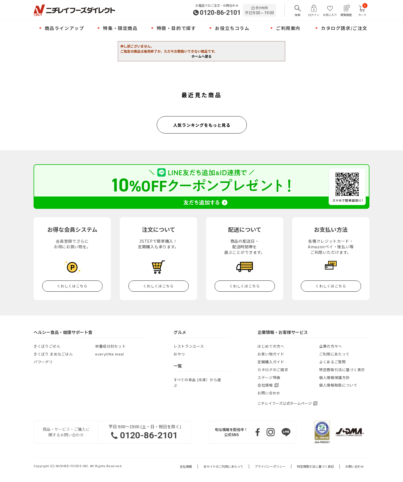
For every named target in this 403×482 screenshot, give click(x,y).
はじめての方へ (270, 346)
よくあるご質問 (332, 361)
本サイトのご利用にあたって (223, 466)
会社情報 (186, 466)
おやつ (179, 354)
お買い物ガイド (270, 354)
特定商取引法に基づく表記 (315, 466)
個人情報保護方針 (334, 377)
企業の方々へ (330, 346)
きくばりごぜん (47, 346)
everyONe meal (109, 354)
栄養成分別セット (110, 346)
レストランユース (189, 346)
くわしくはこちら (72, 286)
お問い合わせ (268, 393)
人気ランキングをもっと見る (202, 125)
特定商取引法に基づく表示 (342, 369)
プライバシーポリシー (270, 466)
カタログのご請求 (272, 369)
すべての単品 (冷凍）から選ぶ (197, 382)
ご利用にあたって (334, 354)
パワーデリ (43, 361)
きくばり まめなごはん (53, 354)
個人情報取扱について (338, 385)
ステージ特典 (268, 377)
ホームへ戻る (201, 56)
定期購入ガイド (270, 361)
